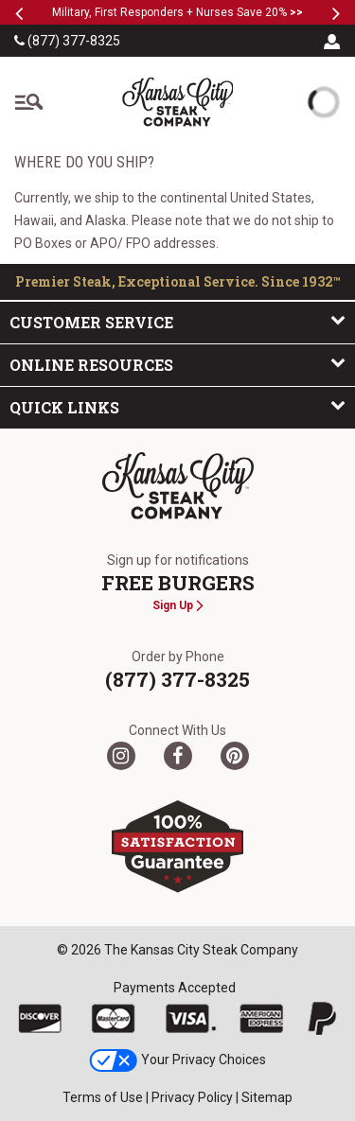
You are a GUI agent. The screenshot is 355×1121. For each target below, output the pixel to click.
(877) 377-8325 (67, 40)
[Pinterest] (235, 756)
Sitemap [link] (267, 1097)
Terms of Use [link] (102, 1097)
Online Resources (177, 364)
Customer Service (177, 321)
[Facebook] (178, 756)
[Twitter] (121, 756)
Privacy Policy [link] (192, 1097)
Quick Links (177, 406)
